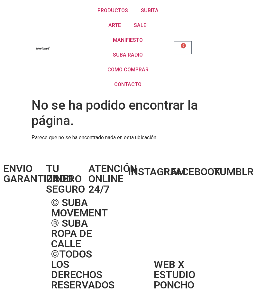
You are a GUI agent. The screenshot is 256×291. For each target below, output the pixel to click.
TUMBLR (233, 172)
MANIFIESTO (128, 40)
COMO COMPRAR (128, 70)
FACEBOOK (196, 172)
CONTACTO (128, 84)
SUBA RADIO (128, 55)
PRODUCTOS (112, 10)
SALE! (141, 25)
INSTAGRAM (157, 172)
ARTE (114, 25)
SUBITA (150, 10)
